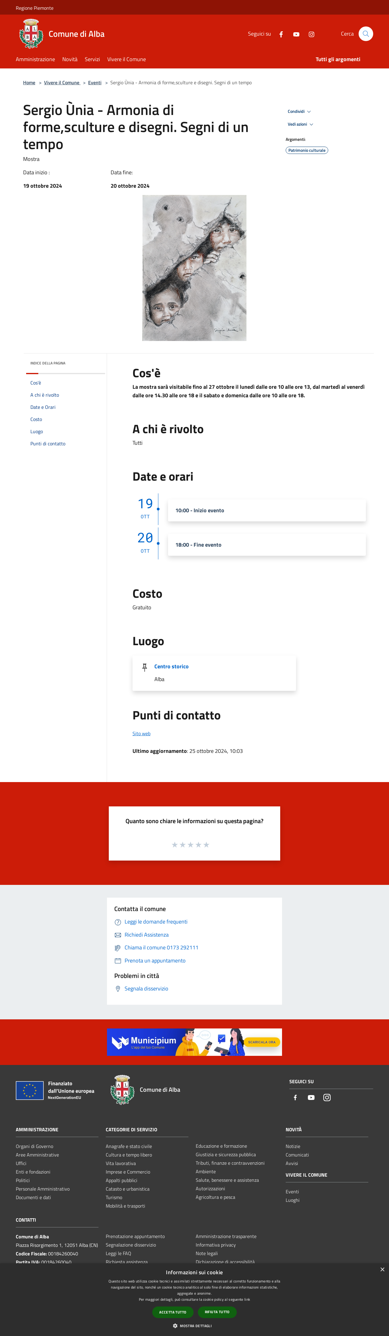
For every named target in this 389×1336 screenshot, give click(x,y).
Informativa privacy (216, 1244)
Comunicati (297, 1154)
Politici (23, 1180)
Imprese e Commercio (128, 1171)
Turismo (114, 1197)
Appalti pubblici (121, 1180)
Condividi (300, 111)
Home (29, 82)
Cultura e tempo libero (129, 1154)
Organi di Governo (34, 1146)
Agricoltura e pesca (215, 1197)
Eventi (95, 82)
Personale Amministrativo (43, 1188)
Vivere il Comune (62, 82)
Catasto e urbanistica (128, 1188)
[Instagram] (309, 34)
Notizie (293, 1146)
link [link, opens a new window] (247, 1299)
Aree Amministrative (37, 1154)
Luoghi (293, 1200)
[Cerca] (366, 33)
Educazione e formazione (221, 1146)
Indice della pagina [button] (47, 363)
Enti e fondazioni (33, 1171)
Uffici (21, 1163)
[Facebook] (279, 34)
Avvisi (292, 1163)
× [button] (382, 1270)
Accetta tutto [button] (172, 1312)
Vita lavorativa (121, 1163)
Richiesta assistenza (127, 1261)
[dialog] (194, 1299)
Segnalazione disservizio (131, 1244)
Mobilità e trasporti (125, 1205)
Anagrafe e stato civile (129, 1146)
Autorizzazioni (210, 1188)
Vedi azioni (301, 124)
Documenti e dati (33, 1197)
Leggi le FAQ (118, 1253)
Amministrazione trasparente (226, 1236)
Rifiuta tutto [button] (217, 1312)
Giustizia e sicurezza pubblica (226, 1154)
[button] (194, 1326)
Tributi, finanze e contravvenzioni (230, 1163)
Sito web (141, 733)
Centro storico (171, 666)
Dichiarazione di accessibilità (225, 1261)
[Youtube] (294, 34)
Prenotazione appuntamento (135, 1236)
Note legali (207, 1253)
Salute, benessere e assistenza (227, 1180)
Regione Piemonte (34, 8)
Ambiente (206, 1171)
